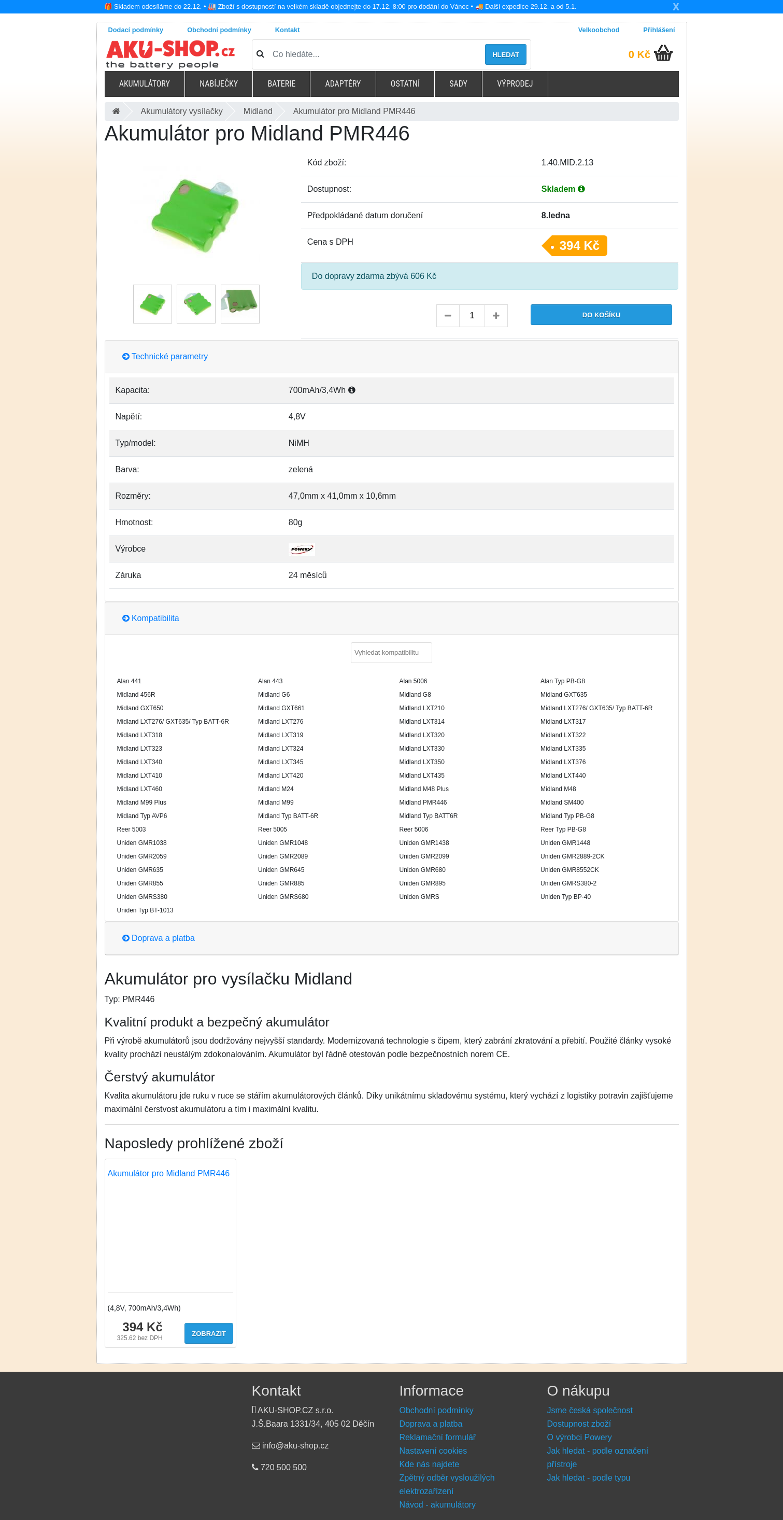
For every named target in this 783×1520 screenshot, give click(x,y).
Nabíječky (219, 84)
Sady (458, 84)
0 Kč (639, 54)
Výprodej (515, 84)
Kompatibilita (150, 618)
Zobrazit (209, 1334)
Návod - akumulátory (438, 1504)
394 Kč (580, 245)
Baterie (281, 84)
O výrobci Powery (579, 1437)
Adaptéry (343, 84)
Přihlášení (659, 30)
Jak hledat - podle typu (589, 1477)
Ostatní (405, 84)
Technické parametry (165, 356)
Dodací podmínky (136, 30)
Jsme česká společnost (590, 1410)
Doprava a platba (158, 938)
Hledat (505, 55)
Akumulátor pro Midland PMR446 (169, 1173)
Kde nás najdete (430, 1464)
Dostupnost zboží (579, 1423)
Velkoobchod (599, 30)
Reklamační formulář (438, 1437)
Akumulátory (144, 84)
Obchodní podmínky (219, 30)
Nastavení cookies (433, 1450)
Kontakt (287, 30)
